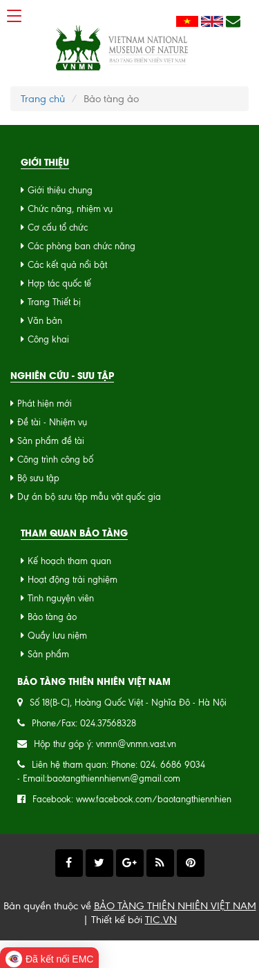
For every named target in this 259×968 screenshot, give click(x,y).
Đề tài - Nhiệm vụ (52, 422)
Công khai (48, 339)
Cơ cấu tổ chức (58, 227)
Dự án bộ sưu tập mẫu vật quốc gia (89, 497)
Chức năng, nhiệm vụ (70, 209)
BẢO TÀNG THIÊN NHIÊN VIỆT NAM (175, 906)
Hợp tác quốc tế (59, 283)
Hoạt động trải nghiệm (72, 579)
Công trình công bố (55, 459)
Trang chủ (43, 99)
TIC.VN (161, 919)
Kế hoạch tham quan (69, 561)
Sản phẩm (48, 654)
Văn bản (45, 321)
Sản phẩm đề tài (50, 441)
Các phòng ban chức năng (81, 246)
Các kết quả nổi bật (67, 265)
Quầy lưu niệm (57, 635)
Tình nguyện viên (61, 598)
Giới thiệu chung (60, 190)
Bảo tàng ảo (52, 617)
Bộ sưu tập (38, 478)
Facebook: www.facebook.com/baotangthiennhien (131, 799)
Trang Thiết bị (54, 302)
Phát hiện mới (44, 403)
